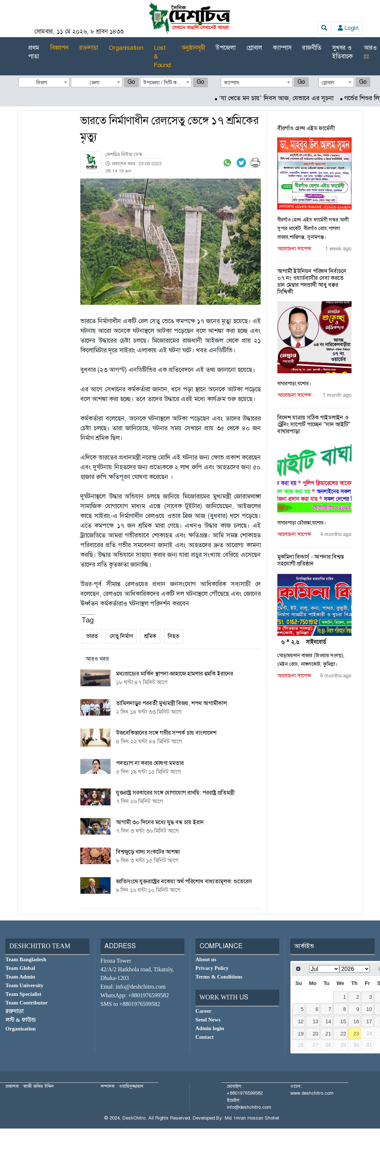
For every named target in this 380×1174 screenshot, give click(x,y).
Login (348, 28)
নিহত (173, 636)
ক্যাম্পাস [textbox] (231, 82)
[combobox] (44, 82)
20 (315, 1034)
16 (356, 1021)
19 (301, 1034)
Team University (24, 985)
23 (356, 1034)
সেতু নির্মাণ (121, 636)
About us (206, 959)
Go (131, 81)
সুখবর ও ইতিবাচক (342, 52)
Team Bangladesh (25, 959)
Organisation (126, 48)
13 (315, 1021)
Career (204, 1011)
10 (369, 1009)
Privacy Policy (212, 968)
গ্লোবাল (254, 48)
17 (369, 1021)
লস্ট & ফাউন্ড (20, 1020)
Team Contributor (26, 1003)
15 (343, 1021)
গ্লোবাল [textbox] (328, 82)
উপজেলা (226, 48)
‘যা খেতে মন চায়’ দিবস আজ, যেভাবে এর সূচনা (284, 98)
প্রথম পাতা (33, 52)
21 (328, 1034)
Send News (208, 1020)
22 (343, 1034)
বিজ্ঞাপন (59, 48)
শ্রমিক (150, 636)
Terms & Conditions (219, 977)
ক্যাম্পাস (282, 48)
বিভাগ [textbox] (41, 82)
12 (301, 1021)
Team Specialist (23, 994)
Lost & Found (162, 56)
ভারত (92, 636)
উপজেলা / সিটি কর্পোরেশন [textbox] (167, 82)
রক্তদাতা (88, 48)
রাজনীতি (311, 48)
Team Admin (20, 977)
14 (328, 1021)
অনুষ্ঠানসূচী (193, 48)
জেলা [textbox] (94, 82)
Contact (205, 1037)
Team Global (20, 968)
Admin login (210, 1028)
